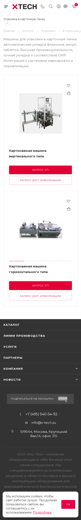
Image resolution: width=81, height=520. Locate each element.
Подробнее (42, 512)
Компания (13, 368)
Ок (68, 504)
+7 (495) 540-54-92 (41, 414)
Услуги (10, 346)
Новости (12, 379)
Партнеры (12, 357)
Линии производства (24, 335)
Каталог (11, 324)
